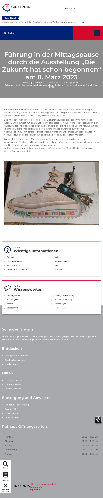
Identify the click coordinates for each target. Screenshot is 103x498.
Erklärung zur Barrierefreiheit (43, 484)
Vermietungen (60, 303)
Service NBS (11, 409)
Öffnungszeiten (13, 295)
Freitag (8, 454)
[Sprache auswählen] (66, 8)
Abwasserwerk (12, 417)
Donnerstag (11, 449)
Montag (9, 436)
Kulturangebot (13, 299)
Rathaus (39, 82)
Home (25, 82)
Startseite (58, 269)
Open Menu (97, 33)
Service (10, 303)
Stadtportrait (12, 308)
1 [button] (44, 22)
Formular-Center (61, 261)
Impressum (35, 489)
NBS (56, 265)
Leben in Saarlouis (14, 261)
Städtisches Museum (15, 360)
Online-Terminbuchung (17, 269)
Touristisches (60, 308)
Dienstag (9, 441)
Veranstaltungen (14, 265)
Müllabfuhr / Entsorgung (17, 404)
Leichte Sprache (13, 388)
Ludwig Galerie (71, 82)
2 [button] (48, 22)
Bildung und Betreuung (64, 295)
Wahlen (58, 257)
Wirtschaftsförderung (63, 299)
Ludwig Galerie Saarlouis (17, 355)
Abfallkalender (12, 413)
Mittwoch (9, 445)
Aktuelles (53, 82)
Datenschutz (36, 487)
